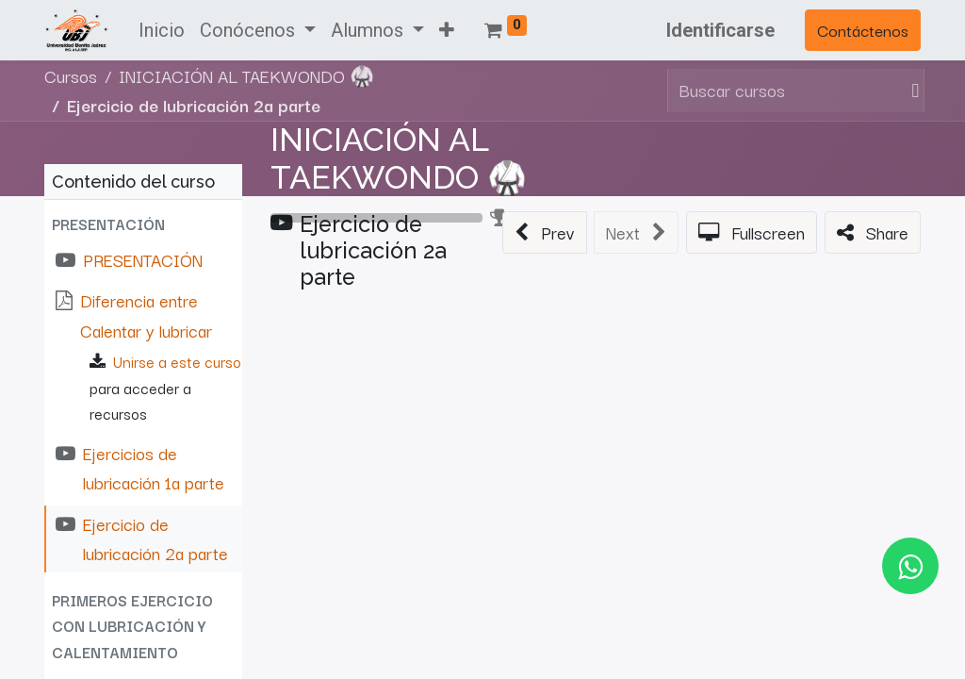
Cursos (70, 75)
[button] (447, 30)
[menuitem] (161, 30)
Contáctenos (862, 29)
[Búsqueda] (911, 90)
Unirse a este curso (177, 361)
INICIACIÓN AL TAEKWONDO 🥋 (398, 159)
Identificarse (720, 30)
